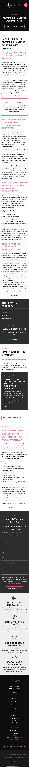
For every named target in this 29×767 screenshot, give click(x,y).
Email (3, 557)
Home (14, 695)
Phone (3, 552)
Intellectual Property (14, 702)
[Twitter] (14, 746)
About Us (14, 699)
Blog (14, 708)
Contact (14, 711)
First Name (4, 541)
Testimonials (14, 705)
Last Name (4, 547)
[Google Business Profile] (8, 746)
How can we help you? (7, 568)
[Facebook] (4, 746)
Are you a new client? (7, 562)
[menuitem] (14, 312)
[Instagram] (11, 746)
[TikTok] (24, 746)
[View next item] (14, 413)
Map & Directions (14, 727)
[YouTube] (21, 746)
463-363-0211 (14, 688)
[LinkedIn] (18, 746)
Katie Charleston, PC (8, 80)
